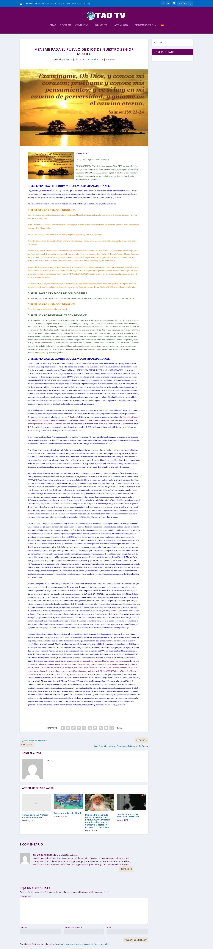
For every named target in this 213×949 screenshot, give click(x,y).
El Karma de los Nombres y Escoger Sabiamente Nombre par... (65, 3)
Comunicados (92, 59)
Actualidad (121, 25)
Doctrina (65, 25)
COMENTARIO (26, 896)
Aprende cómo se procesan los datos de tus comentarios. (83, 944)
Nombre (24, 927)
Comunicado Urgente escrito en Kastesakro (128, 815)
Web (109, 927)
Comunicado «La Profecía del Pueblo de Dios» (35, 816)
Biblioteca (101, 25)
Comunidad (81, 25)
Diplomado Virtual (146, 25)
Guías (53, 25)
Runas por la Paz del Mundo (68, 813)
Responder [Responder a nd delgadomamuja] (126, 869)
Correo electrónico (73, 927)
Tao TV (69, 59)
